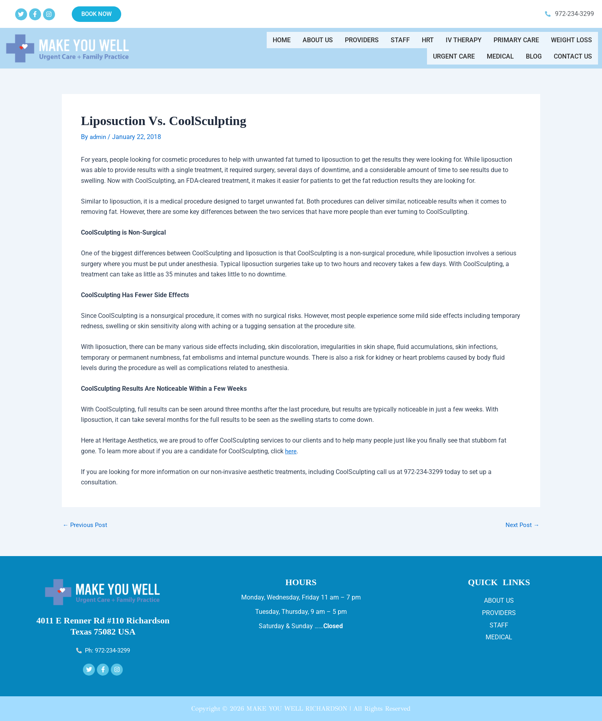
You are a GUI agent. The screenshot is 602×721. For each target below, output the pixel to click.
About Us (318, 43)
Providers (362, 43)
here (291, 450)
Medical (500, 53)
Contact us (573, 53)
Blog (534, 53)
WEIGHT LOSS (571, 43)
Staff (400, 43)
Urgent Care (454, 53)
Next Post (521, 524)
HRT (428, 43)
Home (282, 43)
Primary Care (516, 43)
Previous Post (86, 524)
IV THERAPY (464, 43)
